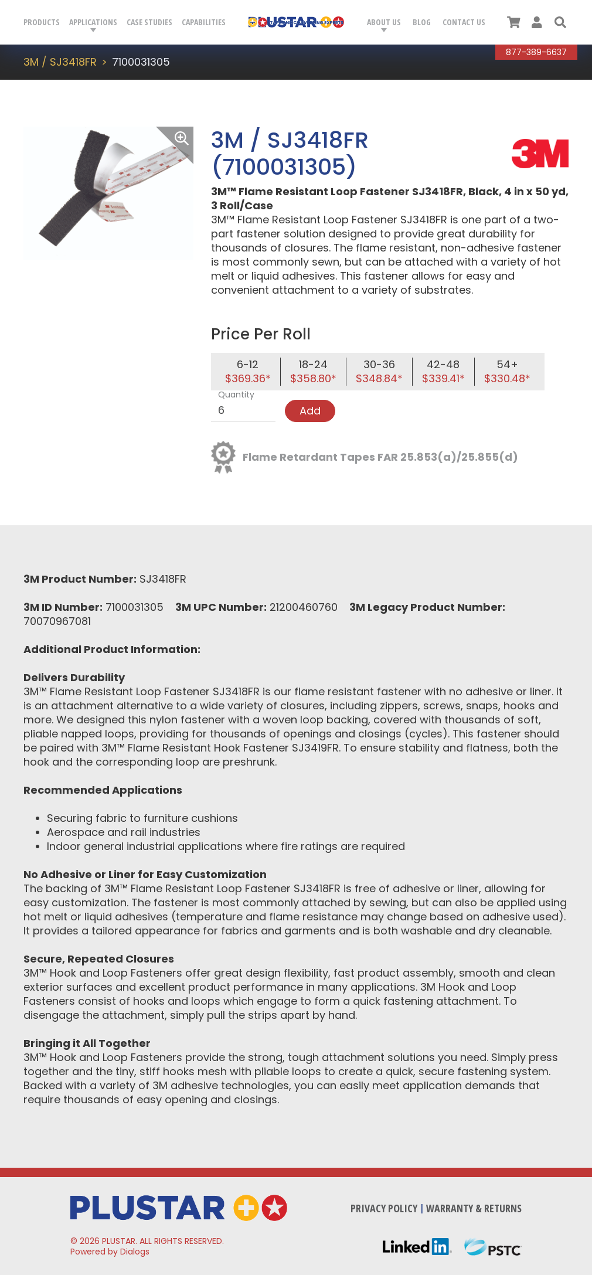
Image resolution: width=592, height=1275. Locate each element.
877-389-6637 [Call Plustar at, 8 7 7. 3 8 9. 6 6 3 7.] (536, 52)
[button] (560, 22)
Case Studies (149, 22)
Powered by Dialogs (109, 1251)
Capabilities (204, 22)
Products (41, 22)
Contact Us (464, 22)
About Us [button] (384, 22)
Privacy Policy (384, 1208)
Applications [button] (93, 22)
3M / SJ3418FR (60, 62)
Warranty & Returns (474, 1208)
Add (310, 410)
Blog (422, 22)
